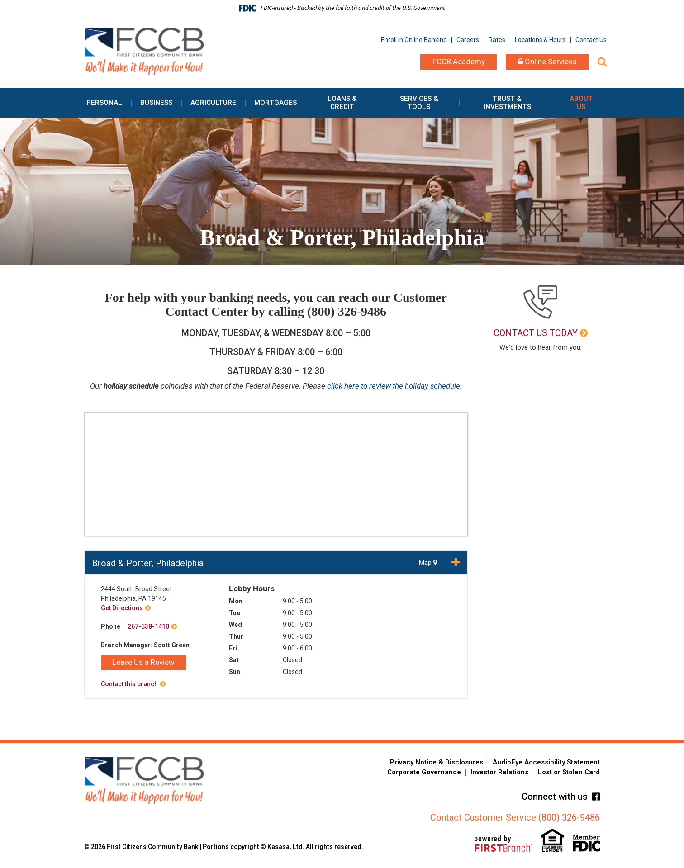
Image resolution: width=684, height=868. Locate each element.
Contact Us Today (536, 332)
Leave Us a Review (143, 662)
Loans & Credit (342, 103)
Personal (104, 103)
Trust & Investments (507, 103)
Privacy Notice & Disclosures (436, 762)
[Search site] (602, 61)
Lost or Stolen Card (569, 772)
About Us (581, 103)
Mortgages (275, 103)
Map (428, 563)
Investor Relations (499, 772)
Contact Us (591, 39)
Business (156, 103)
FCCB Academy (458, 61)
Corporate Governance (424, 772)
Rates (497, 39)
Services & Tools (419, 103)
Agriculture (213, 103)
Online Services (547, 61)
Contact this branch (129, 684)
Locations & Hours (540, 39)
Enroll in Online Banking (414, 39)
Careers (467, 39)
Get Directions (122, 608)
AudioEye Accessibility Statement (546, 762)
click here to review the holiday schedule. (394, 385)
